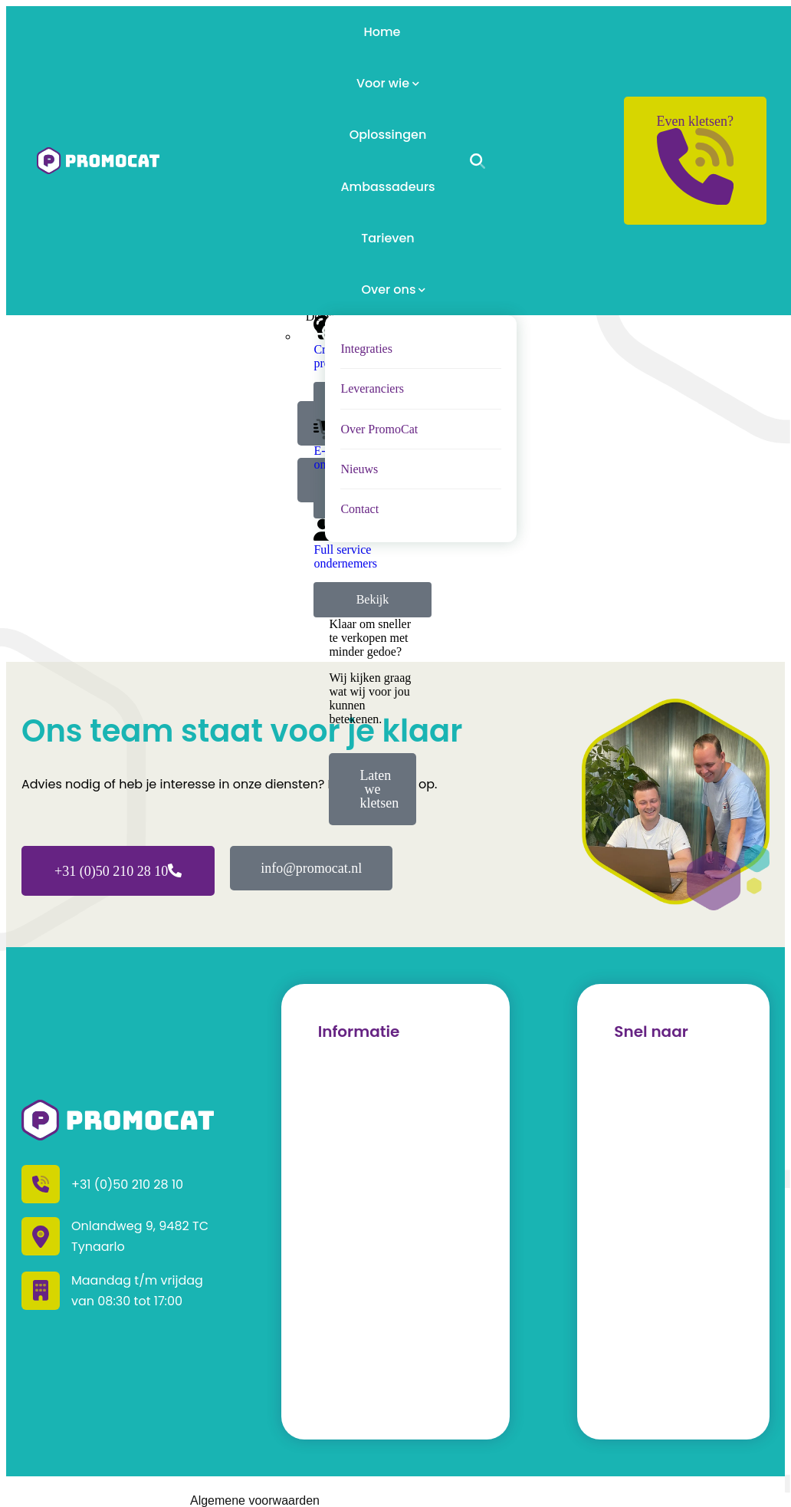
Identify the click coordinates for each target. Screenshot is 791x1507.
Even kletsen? (695, 159)
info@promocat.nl (311, 868)
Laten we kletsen (379, 789)
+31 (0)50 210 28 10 (118, 871)
